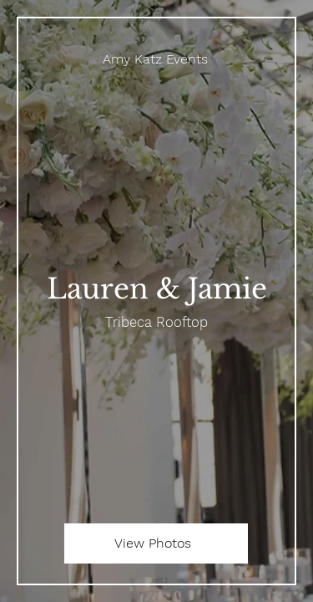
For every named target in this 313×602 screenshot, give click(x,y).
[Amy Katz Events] (156, 59)
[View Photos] (156, 543)
